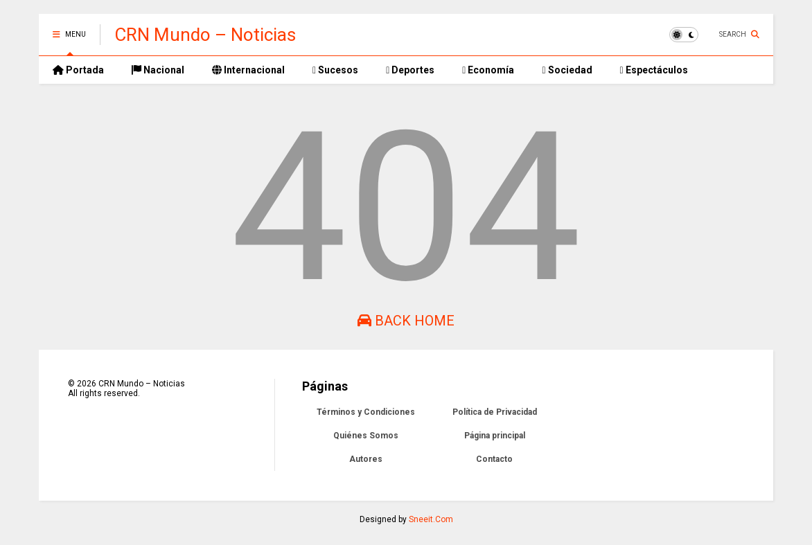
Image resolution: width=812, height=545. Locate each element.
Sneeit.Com (431, 519)
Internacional (248, 69)
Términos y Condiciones (366, 412)
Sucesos (335, 69)
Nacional (158, 69)
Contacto (494, 459)
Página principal (494, 435)
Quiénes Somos (365, 435)
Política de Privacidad (494, 412)
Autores (365, 459)
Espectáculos (654, 69)
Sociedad (567, 69)
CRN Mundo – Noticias (205, 34)
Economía (488, 69)
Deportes (410, 69)
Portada (78, 69)
